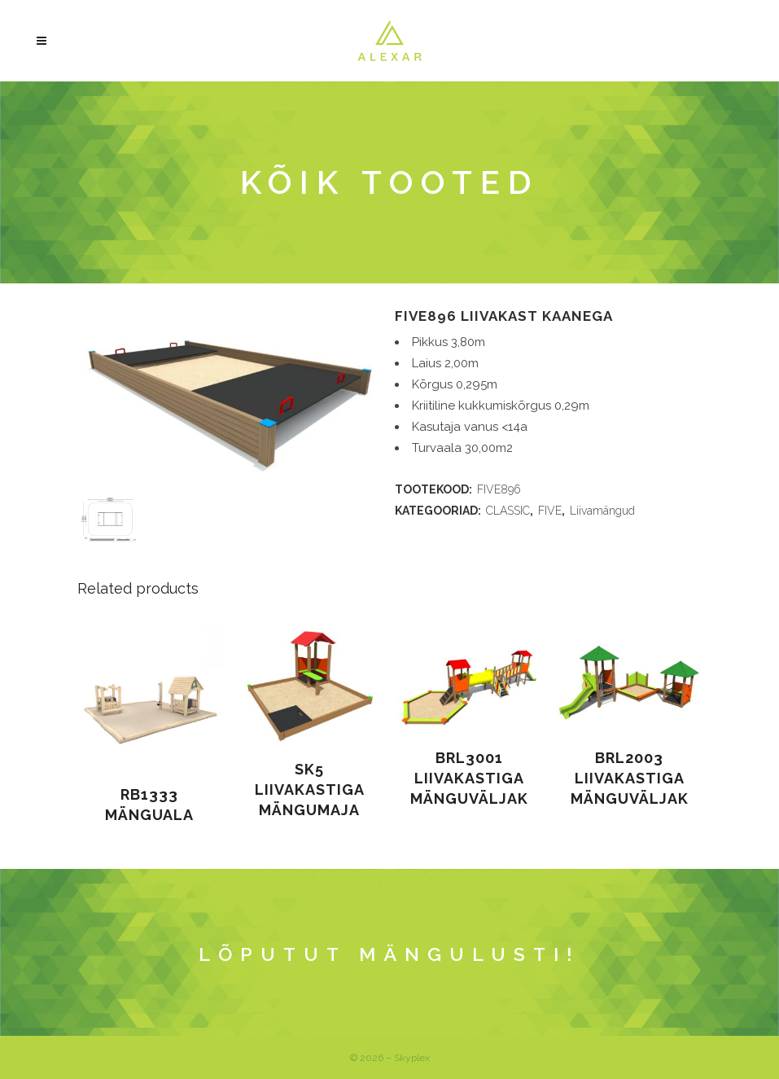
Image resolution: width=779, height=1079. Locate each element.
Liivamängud (602, 510)
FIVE (550, 510)
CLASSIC (508, 510)
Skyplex (412, 1058)
